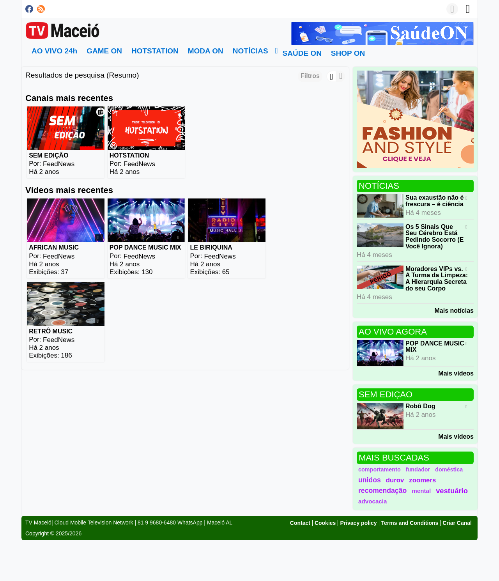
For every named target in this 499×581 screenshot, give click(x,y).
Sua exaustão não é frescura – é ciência (434, 200)
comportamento (379, 469)
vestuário (452, 491)
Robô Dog (420, 406)
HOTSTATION (129, 155)
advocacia (372, 501)
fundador (418, 469)
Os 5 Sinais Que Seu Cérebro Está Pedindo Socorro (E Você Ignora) (434, 236)
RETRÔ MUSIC (290, 246)
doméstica (449, 469)
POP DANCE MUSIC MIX (144, 246)
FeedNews (58, 164)
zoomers (422, 480)
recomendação (382, 490)
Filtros (310, 76)
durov (395, 480)
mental (421, 490)
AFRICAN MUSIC (54, 246)
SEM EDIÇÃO (48, 155)
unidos (369, 480)
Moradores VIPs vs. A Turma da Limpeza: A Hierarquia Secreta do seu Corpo (436, 278)
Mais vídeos (456, 373)
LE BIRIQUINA (210, 246)
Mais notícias (454, 310)
